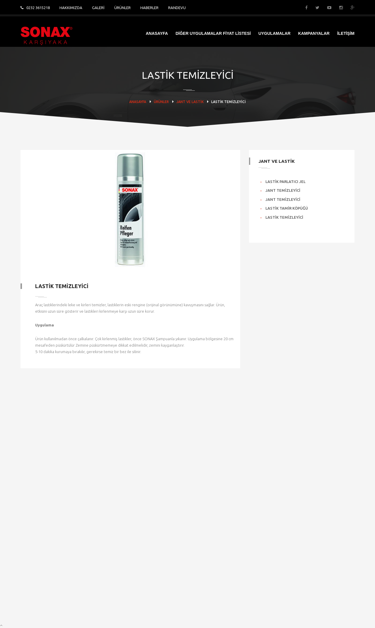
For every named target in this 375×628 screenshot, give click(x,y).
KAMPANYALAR (314, 33)
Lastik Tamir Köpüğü (286, 208)
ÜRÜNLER (122, 8)
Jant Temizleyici (282, 190)
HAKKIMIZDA (70, 8)
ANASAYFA (157, 33)
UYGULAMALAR (274, 33)
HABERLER (149, 8)
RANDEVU (177, 8)
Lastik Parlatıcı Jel (285, 181)
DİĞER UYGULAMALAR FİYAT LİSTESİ (213, 33)
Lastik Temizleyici (284, 217)
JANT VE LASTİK (190, 102)
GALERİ (98, 8)
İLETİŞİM (345, 33)
